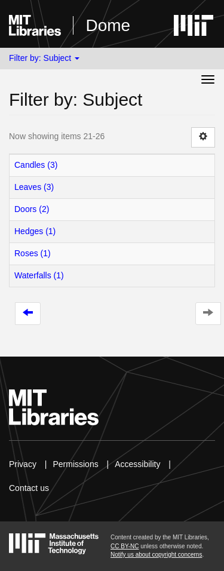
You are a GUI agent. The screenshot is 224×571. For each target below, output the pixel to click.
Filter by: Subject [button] (44, 58)
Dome (107, 25)
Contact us (29, 488)
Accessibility (137, 464)
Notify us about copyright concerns (156, 554)
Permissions (75, 464)
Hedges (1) (35, 231)
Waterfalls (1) (39, 275)
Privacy (22, 464)
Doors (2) (31, 209)
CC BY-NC (125, 546)
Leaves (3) (34, 187)
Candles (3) (35, 165)
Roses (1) (32, 253)
